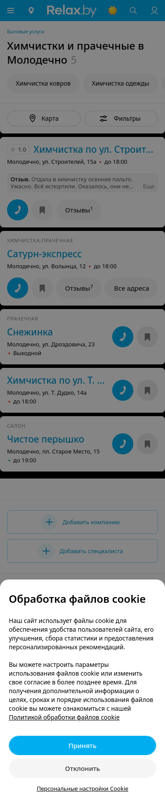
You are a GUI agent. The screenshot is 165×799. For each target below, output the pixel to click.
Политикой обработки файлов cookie (64, 717)
